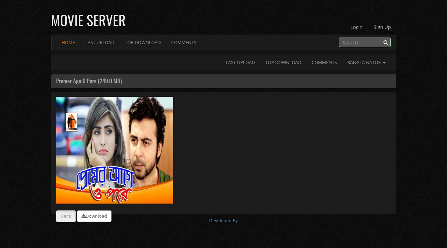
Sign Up (382, 27)
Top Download (143, 42)
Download (94, 216)
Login (356, 27)
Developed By (223, 220)
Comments (183, 42)
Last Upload (100, 42)
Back (66, 216)
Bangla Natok (366, 62)
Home (68, 42)
